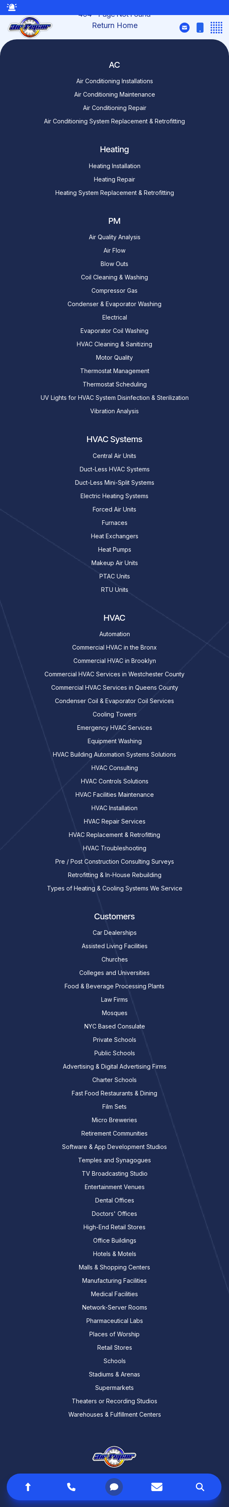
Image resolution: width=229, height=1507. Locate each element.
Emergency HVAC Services (114, 727)
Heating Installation (115, 165)
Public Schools (114, 1053)
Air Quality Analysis (115, 237)
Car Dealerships (115, 932)
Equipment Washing (115, 741)
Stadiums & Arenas (114, 1374)
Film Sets (114, 1106)
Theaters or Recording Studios (114, 1401)
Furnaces (115, 522)
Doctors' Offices (114, 1213)
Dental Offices (114, 1200)
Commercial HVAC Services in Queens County (114, 687)
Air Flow (114, 250)
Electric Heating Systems (114, 495)
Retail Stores (114, 1347)
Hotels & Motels (114, 1253)
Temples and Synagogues (114, 1160)
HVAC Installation (114, 807)
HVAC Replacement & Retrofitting (114, 834)
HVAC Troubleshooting (114, 848)
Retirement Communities (114, 1133)
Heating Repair (114, 179)
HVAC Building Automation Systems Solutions (114, 754)
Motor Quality (114, 357)
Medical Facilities (114, 1293)
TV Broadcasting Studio (115, 1173)
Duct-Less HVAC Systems (115, 469)
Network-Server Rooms (114, 1307)
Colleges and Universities (114, 972)
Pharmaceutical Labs (114, 1320)
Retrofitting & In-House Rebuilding (114, 874)
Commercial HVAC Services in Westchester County (114, 674)
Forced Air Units (114, 509)
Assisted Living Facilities (115, 945)
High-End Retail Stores (114, 1227)
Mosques (115, 1012)
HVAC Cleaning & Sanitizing (114, 344)
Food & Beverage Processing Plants (114, 986)
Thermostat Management (114, 370)
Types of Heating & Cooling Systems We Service (114, 888)
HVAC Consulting (114, 767)
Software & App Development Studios (114, 1146)
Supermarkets (114, 1387)
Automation (114, 633)
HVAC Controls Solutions (114, 781)
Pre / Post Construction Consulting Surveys (114, 861)
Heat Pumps (114, 549)
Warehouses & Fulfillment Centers (114, 1414)
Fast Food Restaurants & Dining (114, 1093)
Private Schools (114, 1039)
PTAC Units (114, 576)
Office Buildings (114, 1240)
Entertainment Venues (115, 1186)
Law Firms (114, 999)
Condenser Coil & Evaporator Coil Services (114, 700)
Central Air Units (114, 455)
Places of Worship (114, 1334)
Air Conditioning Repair (114, 107)
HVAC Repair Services (115, 821)
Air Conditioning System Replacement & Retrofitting (114, 121)
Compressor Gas (114, 290)
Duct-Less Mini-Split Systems (114, 482)
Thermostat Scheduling (115, 384)
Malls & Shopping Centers (114, 1267)
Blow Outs (114, 263)
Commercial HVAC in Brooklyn (114, 660)
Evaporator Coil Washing (114, 330)
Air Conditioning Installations (114, 80)
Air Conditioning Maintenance (114, 94)
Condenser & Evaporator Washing (114, 303)
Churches (114, 959)
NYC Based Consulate (114, 1026)
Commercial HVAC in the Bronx (114, 647)
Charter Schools (114, 1079)
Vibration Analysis (114, 410)
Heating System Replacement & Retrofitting (114, 192)
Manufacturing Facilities (114, 1280)
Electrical (114, 317)
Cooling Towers (115, 714)
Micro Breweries (114, 1119)
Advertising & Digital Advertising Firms (115, 1066)
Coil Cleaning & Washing (114, 277)
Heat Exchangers (114, 536)
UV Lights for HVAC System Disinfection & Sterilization (115, 397)
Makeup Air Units (114, 562)
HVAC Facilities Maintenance (114, 794)
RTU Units (114, 589)
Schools (115, 1360)
